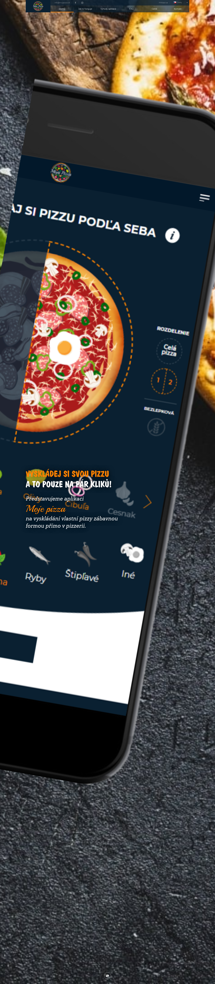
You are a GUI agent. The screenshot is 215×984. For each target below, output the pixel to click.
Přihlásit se (163, 3)
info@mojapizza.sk (62, 3)
